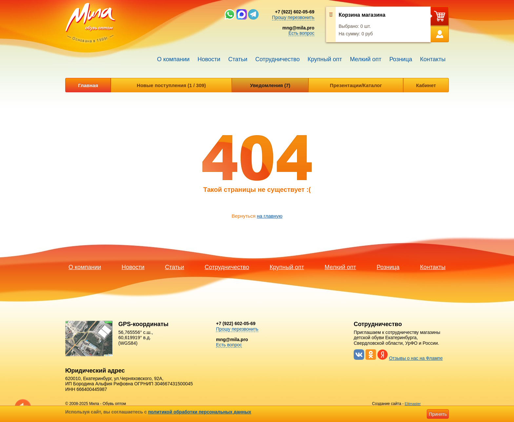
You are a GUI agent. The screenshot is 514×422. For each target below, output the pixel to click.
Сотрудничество (277, 59)
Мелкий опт (365, 59)
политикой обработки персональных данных (199, 411)
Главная (88, 85)
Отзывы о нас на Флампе (416, 358)
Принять (438, 414)
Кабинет (426, 85)
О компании (173, 59)
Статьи (237, 59)
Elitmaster (413, 404)
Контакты (432, 59)
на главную (269, 216)
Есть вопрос (301, 33)
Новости (208, 59)
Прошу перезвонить (293, 17)
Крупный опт (324, 59)
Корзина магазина (362, 15)
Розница (400, 59)
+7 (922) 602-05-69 (294, 11)
